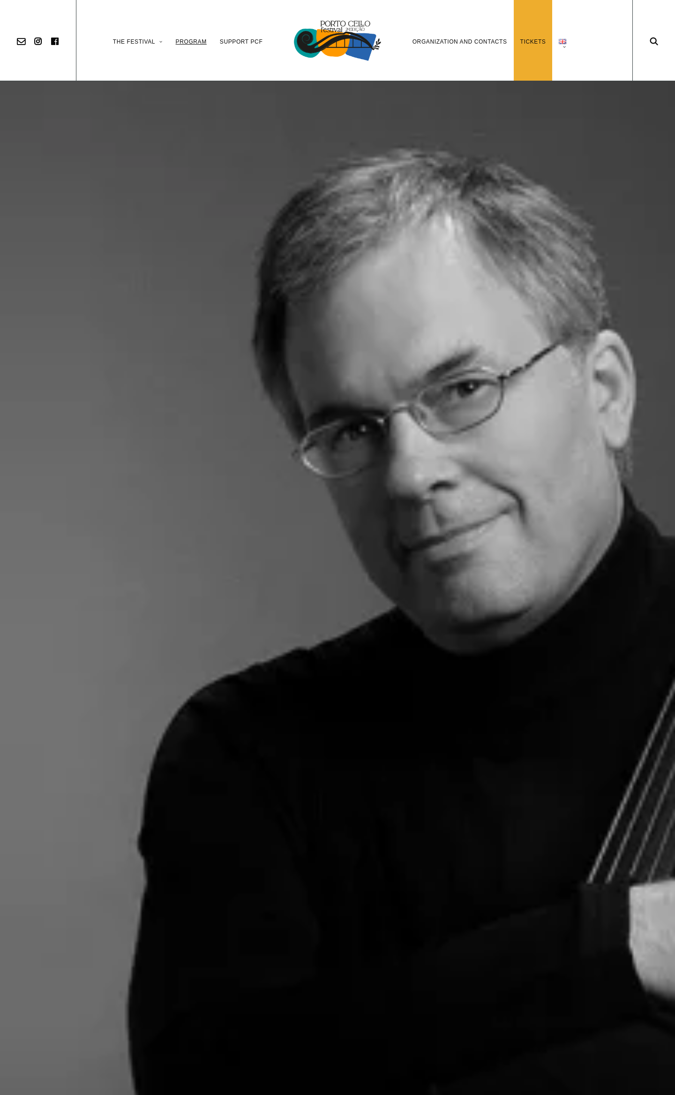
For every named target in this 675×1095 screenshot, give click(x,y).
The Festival (138, 41)
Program (191, 41)
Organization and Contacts (459, 41)
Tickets (533, 41)
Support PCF (241, 41)
